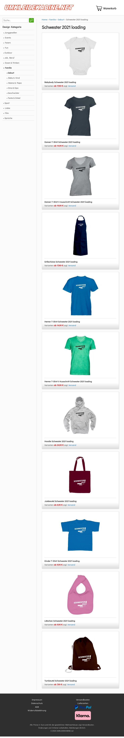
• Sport (6, 104)
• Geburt (10, 74)
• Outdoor (7, 53)
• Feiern (7, 43)
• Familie (7, 69)
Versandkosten (83, 700)
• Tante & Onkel (13, 99)
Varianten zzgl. (56, 87)
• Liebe (6, 109)
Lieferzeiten (83, 704)
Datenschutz (37, 704)
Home (44, 20)
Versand (72, 87)
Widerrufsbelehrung (37, 711)
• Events (7, 38)
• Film (6, 114)
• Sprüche (7, 119)
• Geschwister (13, 94)
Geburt (61, 20)
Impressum (37, 700)
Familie (52, 20)
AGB (37, 708)
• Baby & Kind (13, 79)
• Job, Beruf (8, 59)
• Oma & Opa (12, 89)
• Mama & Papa (14, 84)
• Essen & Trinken (11, 64)
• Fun (5, 48)
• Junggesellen (10, 33)
